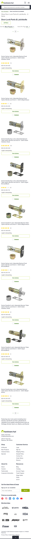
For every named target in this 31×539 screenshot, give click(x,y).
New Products (5, 449)
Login (17, 447)
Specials (3, 454)
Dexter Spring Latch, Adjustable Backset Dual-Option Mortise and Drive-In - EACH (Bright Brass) (15, 99)
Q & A (17, 479)
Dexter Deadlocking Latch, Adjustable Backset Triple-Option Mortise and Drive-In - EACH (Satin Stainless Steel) (14, 140)
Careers (3, 469)
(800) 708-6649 (5, 434)
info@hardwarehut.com (7, 436)
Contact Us (19, 456)
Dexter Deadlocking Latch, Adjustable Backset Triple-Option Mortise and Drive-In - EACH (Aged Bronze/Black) (14, 182)
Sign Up (18, 449)
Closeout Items (5, 451)
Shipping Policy (20, 451)
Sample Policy (20, 454)
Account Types (20, 471)
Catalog (18, 469)
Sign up (25, 490)
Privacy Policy (4, 535)
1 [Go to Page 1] (15, 31)
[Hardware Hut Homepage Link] (7, 2)
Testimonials (4, 471)
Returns (18, 460)
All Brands (4, 447)
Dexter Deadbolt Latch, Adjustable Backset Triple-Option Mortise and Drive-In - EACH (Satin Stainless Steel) (15, 307)
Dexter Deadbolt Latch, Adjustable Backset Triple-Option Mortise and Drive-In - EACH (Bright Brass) (15, 223)
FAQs (17, 477)
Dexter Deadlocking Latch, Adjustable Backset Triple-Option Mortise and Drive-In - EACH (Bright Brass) (15, 391)
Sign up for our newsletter (8, 487)
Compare (15, 74)
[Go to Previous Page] (13, 31)
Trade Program (20, 473)
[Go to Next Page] (18, 31)
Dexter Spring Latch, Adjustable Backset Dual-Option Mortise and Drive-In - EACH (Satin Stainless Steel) (14, 58)
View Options (15, 71)
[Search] (15, 7)
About (3, 467)
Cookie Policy (12, 535)
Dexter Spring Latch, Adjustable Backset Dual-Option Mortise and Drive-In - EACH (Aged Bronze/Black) (14, 265)
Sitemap (18, 535)
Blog (17, 467)
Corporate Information (7, 473)
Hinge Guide (19, 475)
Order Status (19, 458)
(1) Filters (6, 22)
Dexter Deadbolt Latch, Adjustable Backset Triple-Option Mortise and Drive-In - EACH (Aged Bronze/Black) (15, 349)
